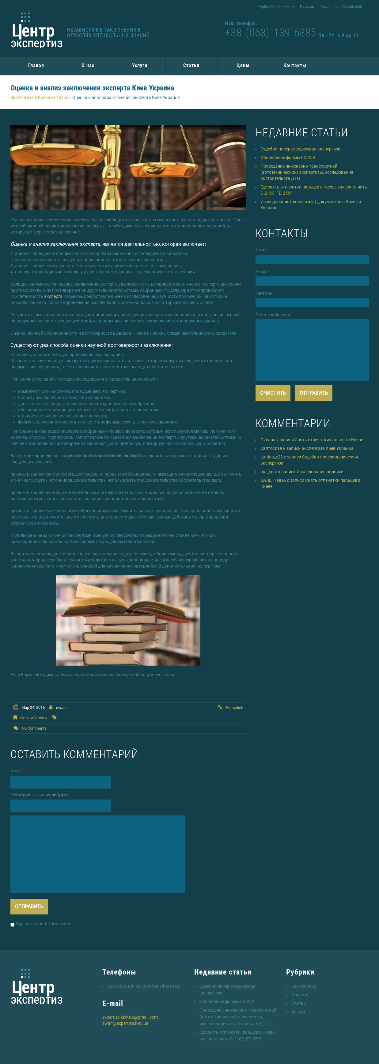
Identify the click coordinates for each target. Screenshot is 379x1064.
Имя (16, 770)
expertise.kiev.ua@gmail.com (130, 1017)
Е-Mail (40, 794)
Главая (36, 65)
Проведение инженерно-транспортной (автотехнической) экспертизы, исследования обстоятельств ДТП (306, 172)
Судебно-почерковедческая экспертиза (300, 148)
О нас (87, 65)
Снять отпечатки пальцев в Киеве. (329, 439)
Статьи (191, 65)
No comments (34, 728)
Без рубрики (303, 986)
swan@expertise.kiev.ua (125, 1023)
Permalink (234, 707)
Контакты (294, 65)
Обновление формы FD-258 (287, 157)
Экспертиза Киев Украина (327, 448)
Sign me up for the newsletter (40, 924)
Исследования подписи (320, 471)
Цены (243, 65)
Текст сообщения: (273, 314)
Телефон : (265, 293)
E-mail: (263, 271)
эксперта (53, 296)
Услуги (139, 65)
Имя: (261, 249)
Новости (300, 994)
